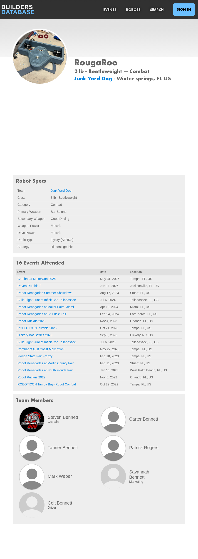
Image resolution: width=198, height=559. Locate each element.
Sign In (184, 9)
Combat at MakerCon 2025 (36, 279)
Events (109, 9)
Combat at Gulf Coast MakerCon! (40, 349)
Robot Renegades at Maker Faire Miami (45, 307)
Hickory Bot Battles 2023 (34, 335)
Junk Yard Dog (94, 78)
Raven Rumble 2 (29, 286)
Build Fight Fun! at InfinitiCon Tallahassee (46, 300)
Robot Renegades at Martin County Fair (45, 363)
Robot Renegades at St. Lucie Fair (41, 314)
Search (157, 9)
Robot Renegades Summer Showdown (44, 293)
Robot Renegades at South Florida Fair (45, 370)
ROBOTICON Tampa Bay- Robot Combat (46, 384)
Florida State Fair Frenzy (34, 356)
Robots (133, 9)
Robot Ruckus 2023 (31, 321)
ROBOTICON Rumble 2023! (37, 328)
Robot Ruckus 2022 (31, 377)
